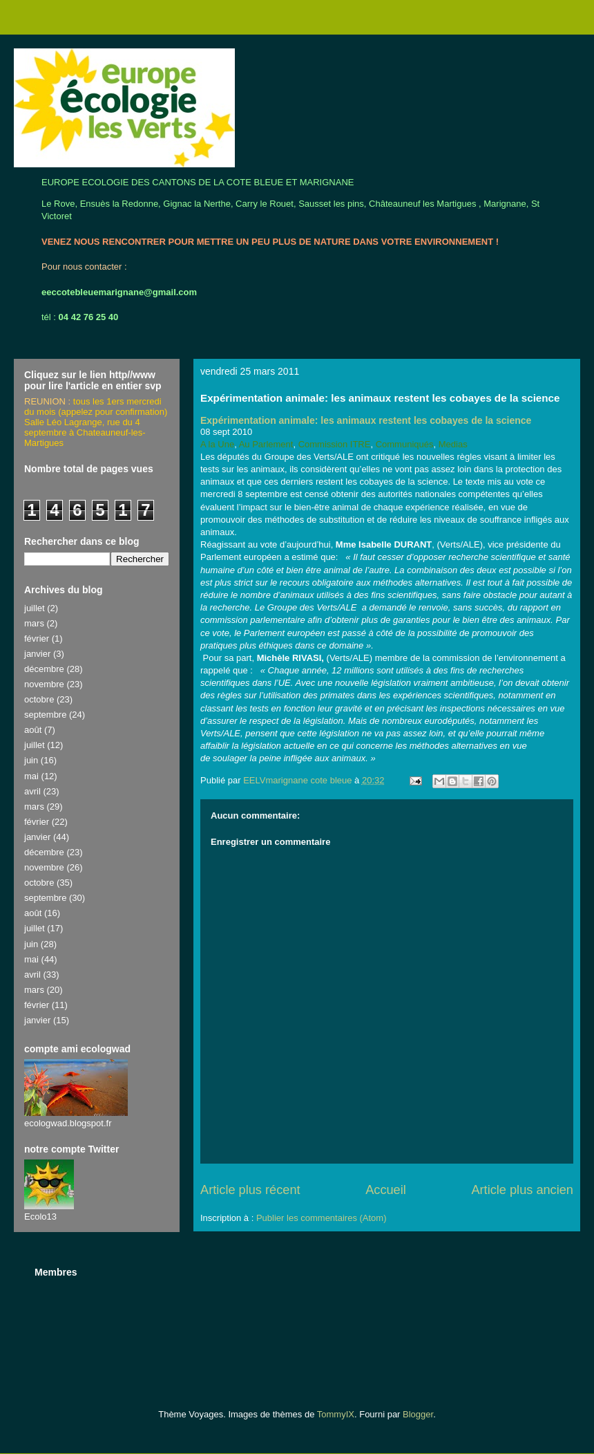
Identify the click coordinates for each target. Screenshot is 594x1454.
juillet (34, 608)
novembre (44, 684)
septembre (45, 714)
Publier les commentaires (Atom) (321, 1218)
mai (31, 776)
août (32, 730)
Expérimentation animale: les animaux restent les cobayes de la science (365, 420)
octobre (39, 699)
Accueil (385, 1190)
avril (32, 791)
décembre (44, 669)
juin (31, 760)
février (36, 638)
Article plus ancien (522, 1190)
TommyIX (335, 1414)
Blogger (418, 1414)
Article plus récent (250, 1190)
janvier (37, 654)
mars (34, 623)
